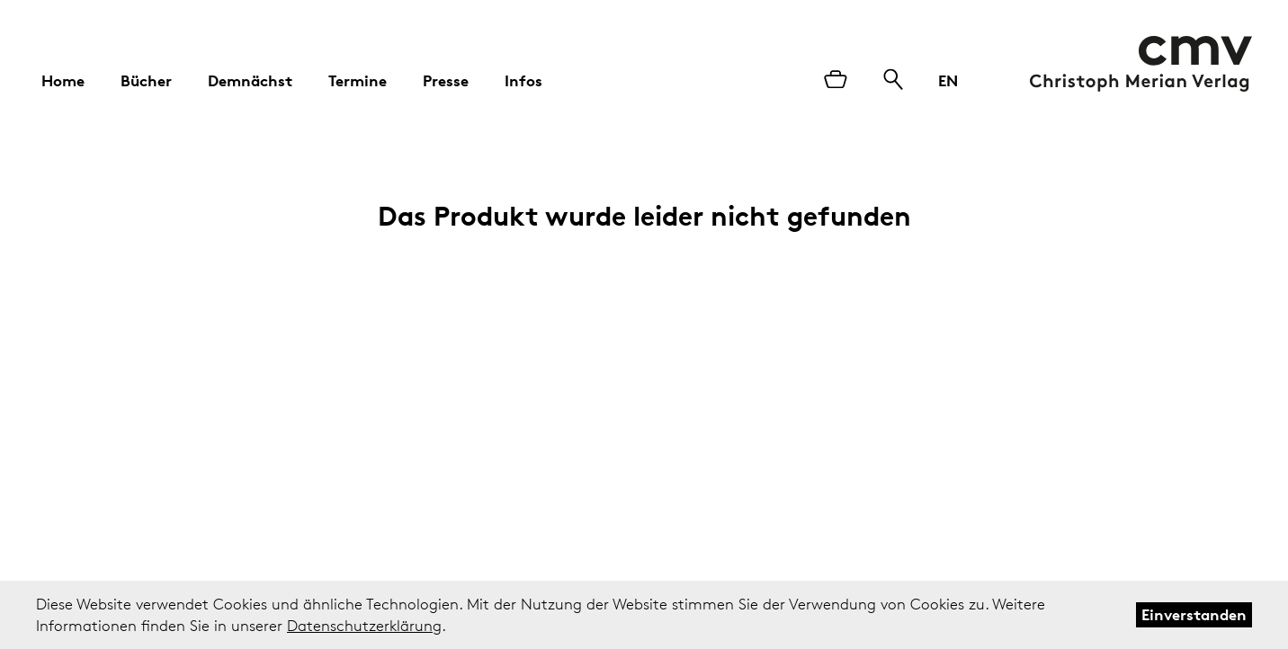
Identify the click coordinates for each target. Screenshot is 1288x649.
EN (948, 80)
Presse (446, 80)
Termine (357, 80)
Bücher (146, 80)
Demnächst (250, 80)
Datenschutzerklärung (364, 626)
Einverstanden (1194, 614)
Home (63, 80)
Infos (523, 80)
